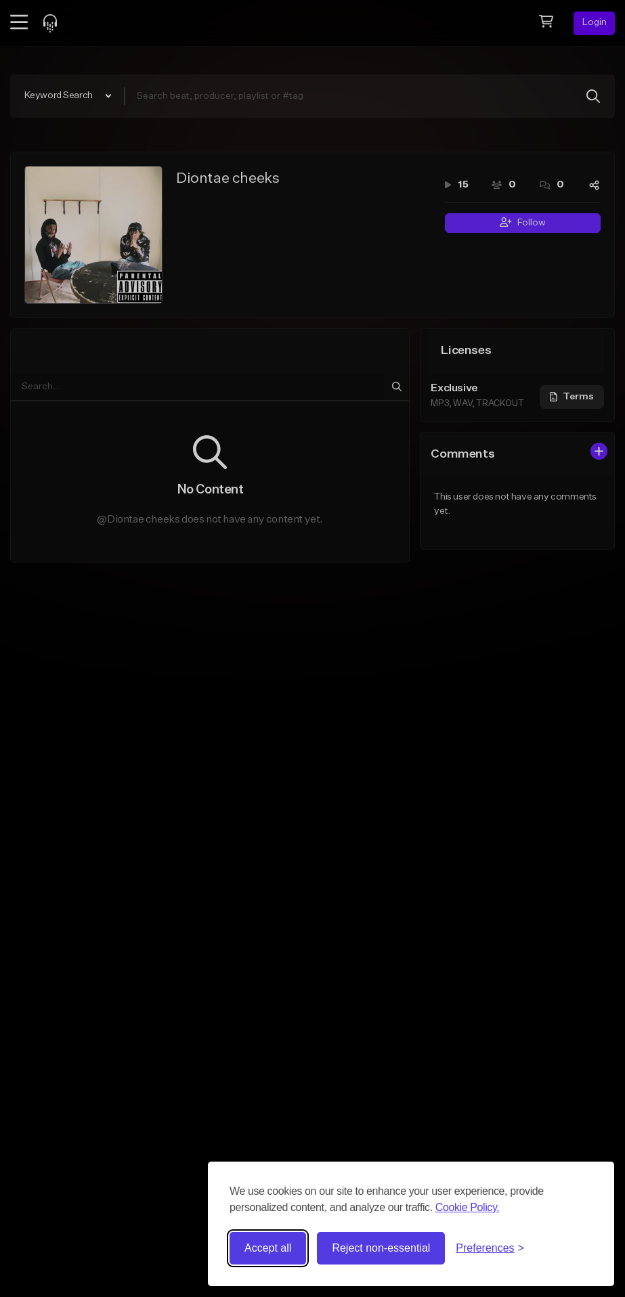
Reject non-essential (381, 1248)
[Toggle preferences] (490, 1248)
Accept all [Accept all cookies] (267, 1248)
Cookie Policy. (467, 1207)
